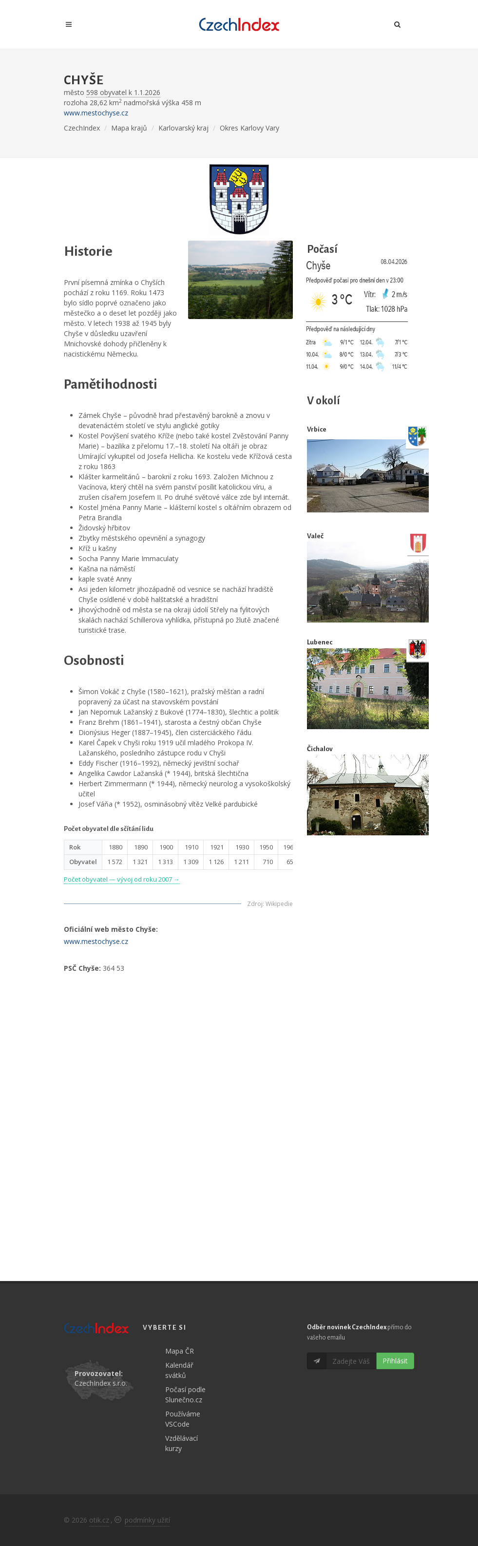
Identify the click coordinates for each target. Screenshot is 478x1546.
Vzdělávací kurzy (181, 1443)
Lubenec (319, 642)
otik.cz (99, 1520)
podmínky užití (147, 1520)
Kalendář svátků (179, 1370)
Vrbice (316, 429)
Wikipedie (279, 904)
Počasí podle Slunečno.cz (185, 1394)
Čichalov (320, 749)
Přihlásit (395, 1360)
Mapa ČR (179, 1351)
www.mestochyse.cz (96, 112)
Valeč (315, 536)
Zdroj (255, 904)
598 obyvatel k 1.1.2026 (123, 92)
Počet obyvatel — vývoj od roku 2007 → (122, 879)
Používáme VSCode (182, 1419)
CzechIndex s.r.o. (101, 1383)
